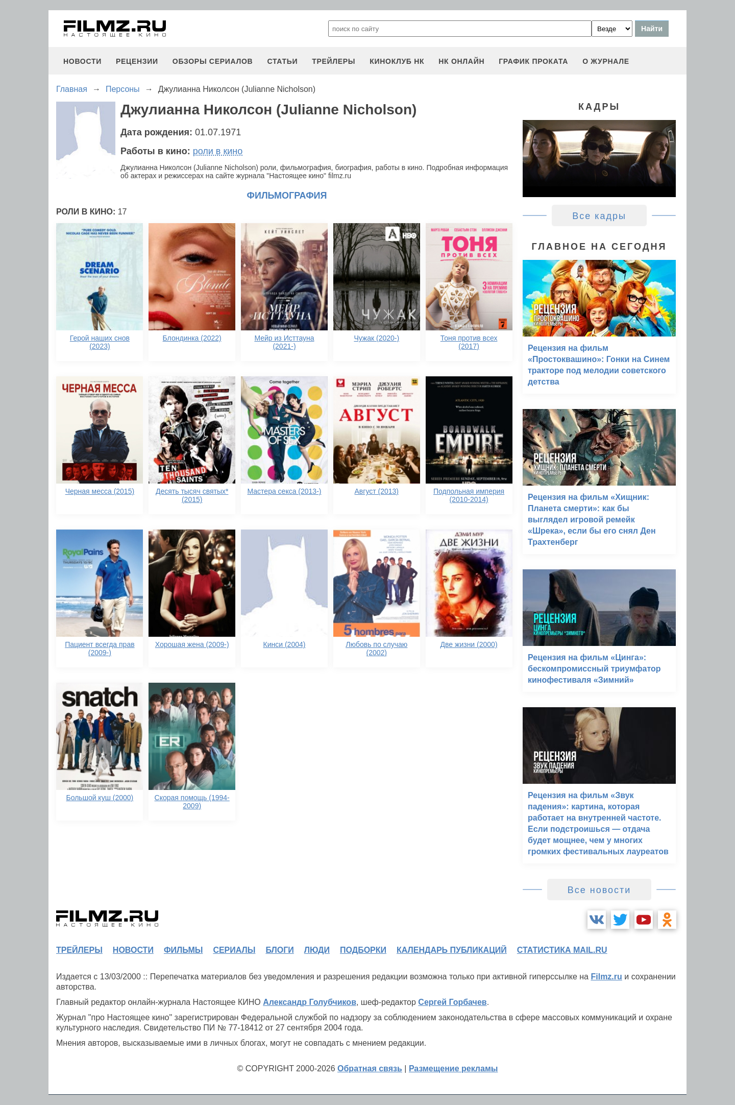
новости (82, 61)
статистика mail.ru (562, 950)
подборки (363, 950)
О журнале (605, 61)
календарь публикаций (452, 950)
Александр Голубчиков (309, 1002)
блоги (279, 950)
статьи (282, 61)
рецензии (137, 61)
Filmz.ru (606, 976)
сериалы (234, 950)
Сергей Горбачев (452, 1002)
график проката (533, 61)
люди (317, 950)
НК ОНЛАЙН (461, 61)
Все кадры (599, 216)
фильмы (183, 950)
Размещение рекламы (453, 1068)
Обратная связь (369, 1068)
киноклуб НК (397, 61)
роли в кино (218, 151)
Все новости (599, 890)
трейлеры (333, 61)
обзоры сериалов (213, 61)
